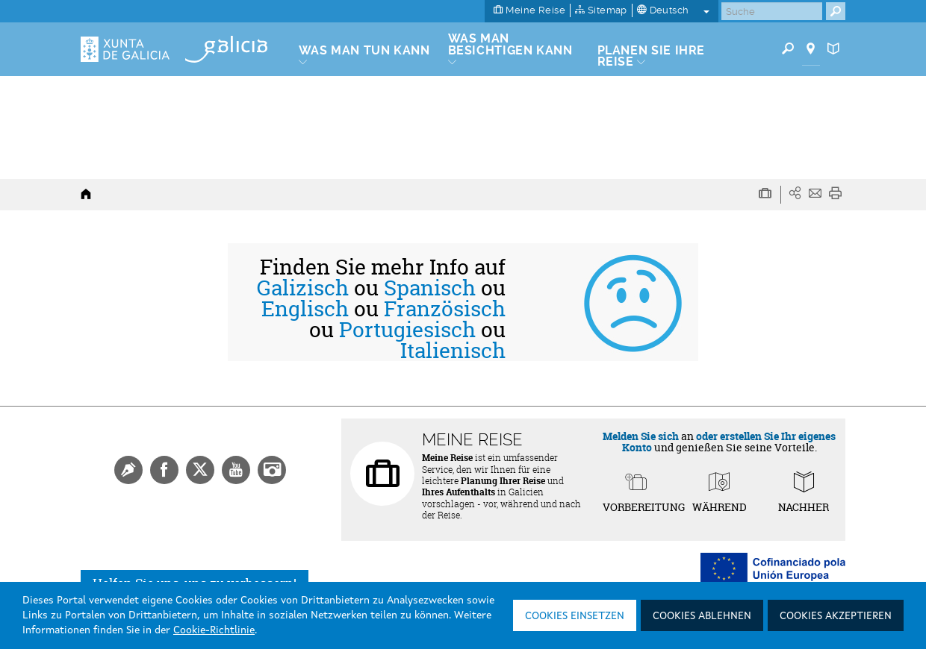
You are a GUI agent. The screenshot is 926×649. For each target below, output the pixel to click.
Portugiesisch (407, 330)
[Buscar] (771, 11)
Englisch (305, 309)
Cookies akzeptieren (836, 616)
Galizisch (303, 288)
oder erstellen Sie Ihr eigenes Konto (729, 441)
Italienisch (453, 350)
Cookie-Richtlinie (214, 630)
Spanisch (430, 288)
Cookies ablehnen (702, 616)
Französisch (445, 309)
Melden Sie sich (641, 436)
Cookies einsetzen (574, 616)
